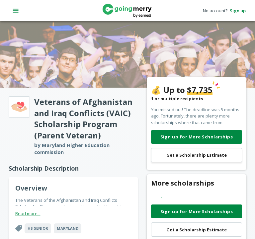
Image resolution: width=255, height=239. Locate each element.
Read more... (28, 213)
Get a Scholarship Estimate (196, 155)
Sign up (237, 11)
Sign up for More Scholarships (196, 137)
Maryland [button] (67, 228)
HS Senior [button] (38, 228)
